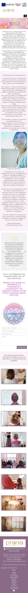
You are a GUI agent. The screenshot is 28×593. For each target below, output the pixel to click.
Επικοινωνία (14, 585)
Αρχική (14, 572)
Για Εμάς (14, 574)
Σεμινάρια (14, 582)
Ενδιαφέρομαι (22, 347)
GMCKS (14, 579)
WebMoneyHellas (12, 567)
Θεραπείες (14, 580)
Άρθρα (14, 584)
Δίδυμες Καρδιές (14, 577)
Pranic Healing (14, 575)
